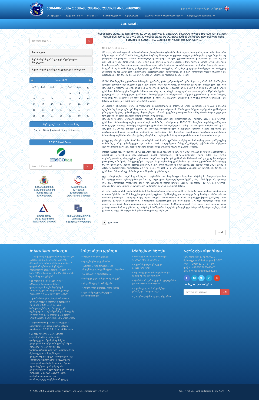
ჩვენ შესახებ (74, 16)
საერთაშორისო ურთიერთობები (163, 16)
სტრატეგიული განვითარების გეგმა (101, 279)
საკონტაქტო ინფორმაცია (96, 274)
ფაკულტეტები (112, 16)
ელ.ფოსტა (187, 9)
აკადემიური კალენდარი (96, 261)
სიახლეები (54, 16)
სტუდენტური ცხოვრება (201, 16)
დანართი (110, 223)
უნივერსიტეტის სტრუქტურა (97, 283)
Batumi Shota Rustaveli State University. (57, 130)
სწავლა (92, 16)
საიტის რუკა (202, 9)
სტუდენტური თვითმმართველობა (100, 288)
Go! (88, 166)
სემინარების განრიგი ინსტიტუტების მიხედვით (58, 70)
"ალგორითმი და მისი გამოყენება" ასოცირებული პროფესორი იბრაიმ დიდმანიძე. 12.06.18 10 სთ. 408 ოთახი (51, 326)
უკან (220, 232)
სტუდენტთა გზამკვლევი (95, 257)
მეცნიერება (132, 16)
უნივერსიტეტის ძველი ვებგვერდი (152, 296)
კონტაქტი (216, 9)
